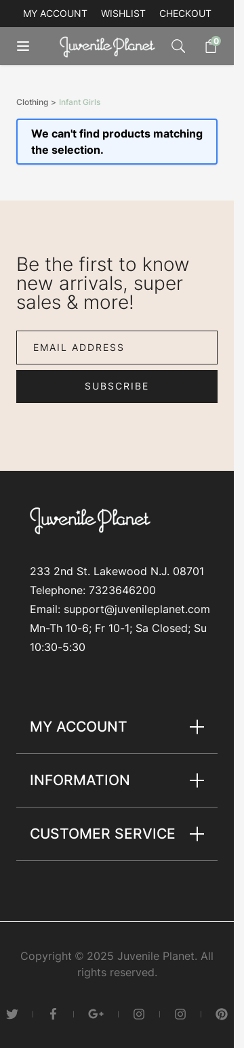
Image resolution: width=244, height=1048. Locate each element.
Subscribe (117, 386)
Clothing (32, 102)
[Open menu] (32, 46)
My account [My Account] (55, 13)
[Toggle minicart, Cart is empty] (204, 46)
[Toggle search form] (178, 46)
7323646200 (122, 590)
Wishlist (123, 13)
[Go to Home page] (110, 46)
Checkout (185, 13)
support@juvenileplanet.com (137, 609)
